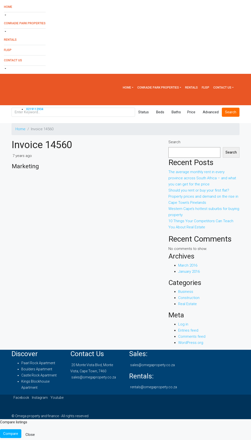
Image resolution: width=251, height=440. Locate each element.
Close (30, 434)
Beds (160, 112)
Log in (183, 324)
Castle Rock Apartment (39, 375)
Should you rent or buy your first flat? (198, 190)
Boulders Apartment (36, 369)
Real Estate (187, 304)
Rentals (10, 39)
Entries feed (188, 330)
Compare (10, 433)
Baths (176, 112)
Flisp (8, 50)
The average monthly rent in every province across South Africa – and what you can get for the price (202, 178)
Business (185, 291)
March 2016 (187, 265)
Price (191, 112)
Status (143, 112)
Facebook (21, 398)
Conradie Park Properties (25, 23)
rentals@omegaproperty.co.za (153, 387)
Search (174, 142)
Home (8, 7)
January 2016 (189, 271)
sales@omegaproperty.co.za (93, 377)
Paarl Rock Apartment (38, 363)
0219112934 (34, 109)
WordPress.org (190, 342)
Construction (189, 298)
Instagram (40, 398)
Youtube (56, 398)
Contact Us (13, 60)
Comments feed (191, 336)
